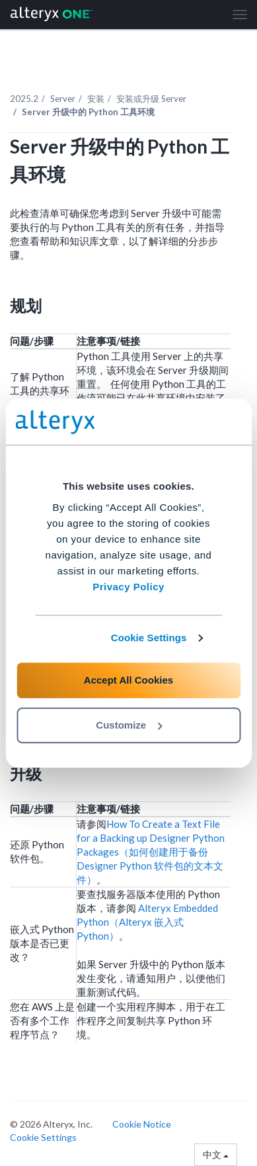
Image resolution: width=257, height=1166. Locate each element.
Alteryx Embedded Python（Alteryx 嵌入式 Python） (147, 922)
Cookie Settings (149, 637)
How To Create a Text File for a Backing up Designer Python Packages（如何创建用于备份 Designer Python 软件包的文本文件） (151, 851)
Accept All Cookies (128, 680)
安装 (95, 98)
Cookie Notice (141, 1124)
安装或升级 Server (151, 98)
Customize (129, 725)
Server (62, 98)
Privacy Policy (128, 586)
